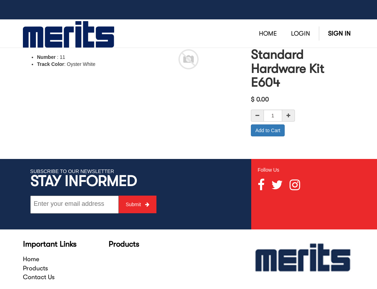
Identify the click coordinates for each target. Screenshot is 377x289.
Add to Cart (267, 130)
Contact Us (39, 277)
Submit (137, 204)
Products (35, 268)
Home (31, 259)
